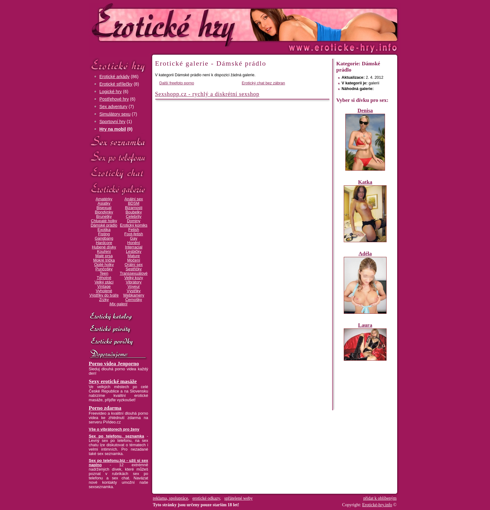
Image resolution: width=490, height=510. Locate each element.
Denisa (365, 110)
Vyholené (104, 291)
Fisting (104, 234)
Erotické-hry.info (194, 24)
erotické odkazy (206, 498)
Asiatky (104, 203)
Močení (133, 260)
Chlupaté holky (104, 221)
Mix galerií (118, 304)
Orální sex (134, 264)
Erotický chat (118, 173)
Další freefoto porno (176, 83)
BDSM (133, 203)
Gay (133, 238)
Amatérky (104, 199)
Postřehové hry (114, 99)
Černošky (133, 300)
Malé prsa (104, 256)
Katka (365, 182)
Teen (104, 273)
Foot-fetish (133, 234)
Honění (133, 243)
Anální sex (133, 199)
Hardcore (104, 243)
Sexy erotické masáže (113, 381)
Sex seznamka (118, 141)
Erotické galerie (118, 189)
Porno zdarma (105, 408)
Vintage (104, 286)
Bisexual (104, 208)
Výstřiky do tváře (104, 295)
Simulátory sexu (115, 114)
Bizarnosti (133, 208)
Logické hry (110, 91)
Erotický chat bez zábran (263, 83)
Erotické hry (118, 65)
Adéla (365, 254)
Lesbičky (133, 251)
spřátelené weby (238, 498)
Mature (134, 256)
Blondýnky (104, 212)
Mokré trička (104, 260)
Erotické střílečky (115, 84)
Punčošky (103, 269)
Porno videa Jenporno (114, 364)
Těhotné (104, 278)
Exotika (104, 230)
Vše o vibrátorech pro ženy (114, 429)
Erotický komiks (134, 225)
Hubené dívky (104, 247)
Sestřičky (134, 269)
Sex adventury (113, 106)
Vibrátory (134, 282)
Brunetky (104, 216)
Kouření (104, 251)
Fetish (133, 230)
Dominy (133, 221)
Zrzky (104, 300)
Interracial (133, 247)
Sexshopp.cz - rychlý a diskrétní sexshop (207, 94)
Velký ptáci (103, 282)
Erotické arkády (114, 76)
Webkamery (133, 295)
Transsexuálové (134, 273)
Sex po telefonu (118, 157)
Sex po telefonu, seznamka (116, 436)
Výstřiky (134, 291)
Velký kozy (133, 278)
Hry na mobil (112, 129)
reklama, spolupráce (170, 498)
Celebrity (134, 216)
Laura (365, 325)
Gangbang (104, 238)
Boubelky (134, 212)
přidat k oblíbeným (380, 498)
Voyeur (134, 286)
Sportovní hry (112, 121)
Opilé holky (104, 264)
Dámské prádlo (104, 225)
